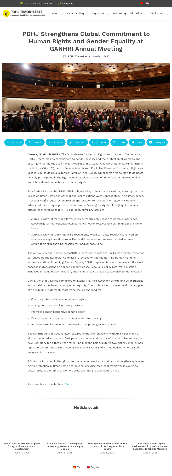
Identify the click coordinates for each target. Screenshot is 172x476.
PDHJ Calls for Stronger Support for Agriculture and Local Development (22, 446)
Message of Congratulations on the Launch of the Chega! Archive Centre (107, 446)
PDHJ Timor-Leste (79, 56)
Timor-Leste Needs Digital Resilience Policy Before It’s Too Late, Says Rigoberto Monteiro (150, 446)
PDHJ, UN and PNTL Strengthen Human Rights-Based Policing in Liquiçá (65, 446)
